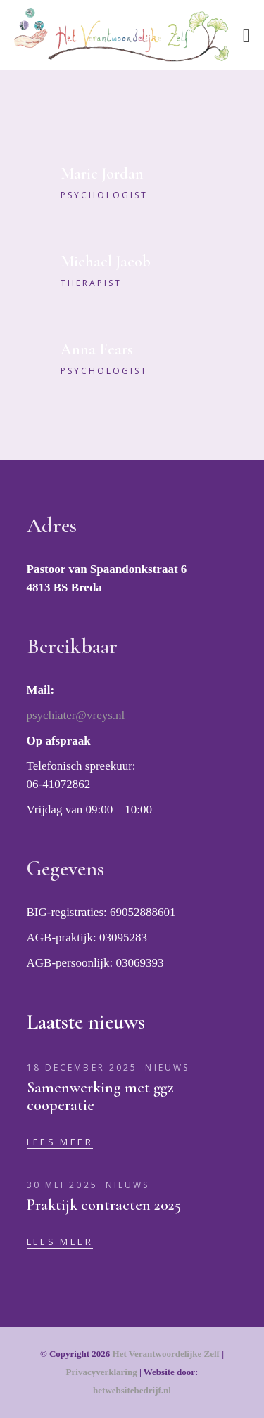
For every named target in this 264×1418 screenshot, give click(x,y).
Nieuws (167, 1068)
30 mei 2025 (62, 1185)
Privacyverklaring (101, 1372)
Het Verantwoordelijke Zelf (166, 1353)
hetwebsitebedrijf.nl (132, 1390)
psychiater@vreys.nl (76, 715)
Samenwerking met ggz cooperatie (100, 1096)
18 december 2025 (82, 1068)
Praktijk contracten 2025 (104, 1205)
